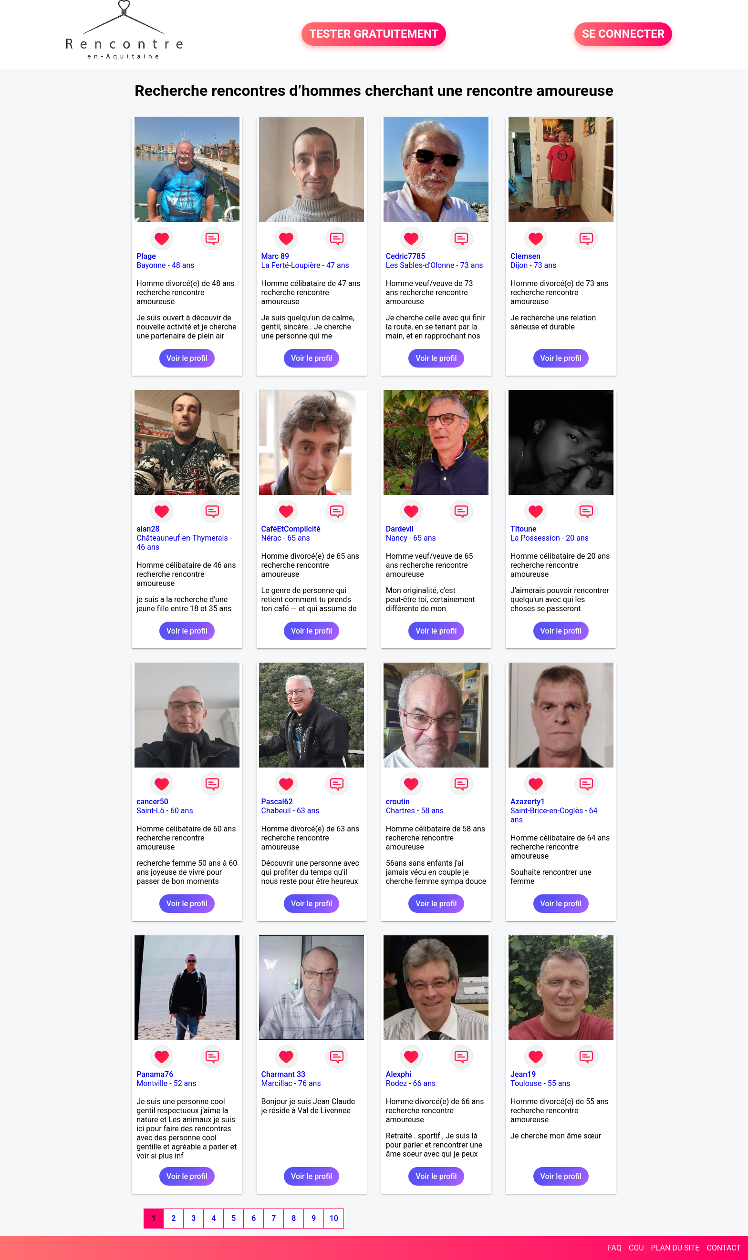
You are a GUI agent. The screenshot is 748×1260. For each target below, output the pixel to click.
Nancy (396, 538)
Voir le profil (187, 358)
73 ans (471, 265)
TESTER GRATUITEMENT (373, 34)
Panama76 (154, 1074)
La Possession (535, 538)
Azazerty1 (527, 801)
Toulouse (525, 1083)
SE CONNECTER (623, 34)
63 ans (308, 810)
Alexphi (398, 1074)
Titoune (523, 528)
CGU (636, 1247)
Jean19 (523, 1074)
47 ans (337, 265)
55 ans (559, 1083)
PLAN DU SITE (675, 1247)
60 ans (181, 810)
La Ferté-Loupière (291, 265)
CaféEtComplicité (291, 528)
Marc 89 (275, 256)
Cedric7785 (406, 256)
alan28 (147, 528)
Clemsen (525, 256)
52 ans (185, 1083)
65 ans (298, 538)
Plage (146, 256)
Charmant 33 (283, 1074)
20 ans (577, 538)
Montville (151, 1083)
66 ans (424, 1083)
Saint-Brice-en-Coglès (546, 810)
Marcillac (276, 1083)
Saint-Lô (150, 810)
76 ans (309, 1083)
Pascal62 (277, 801)
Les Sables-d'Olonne (420, 265)
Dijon (519, 265)
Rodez (396, 1083)
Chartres (400, 810)
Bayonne (151, 265)
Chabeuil (276, 810)
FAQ (615, 1247)
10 (334, 1218)
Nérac (271, 538)
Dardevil (400, 528)
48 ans (183, 265)
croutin (398, 801)
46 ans (147, 547)
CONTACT (723, 1247)
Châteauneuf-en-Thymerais (182, 538)
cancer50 (152, 801)
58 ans (432, 810)
